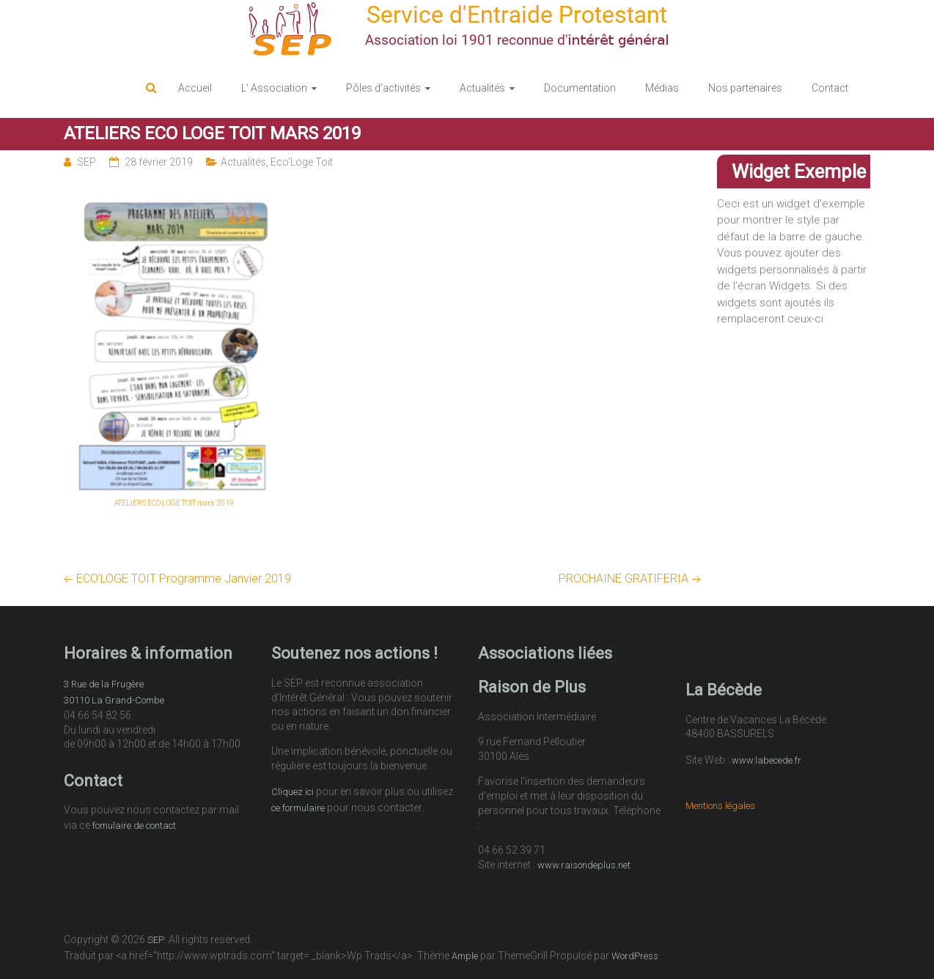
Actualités (482, 88)
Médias (662, 88)
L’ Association (274, 88)
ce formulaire (298, 807)
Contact (830, 88)
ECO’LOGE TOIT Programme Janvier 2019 (177, 578)
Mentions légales (720, 805)
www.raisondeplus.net (583, 865)
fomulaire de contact (134, 825)
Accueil (195, 88)
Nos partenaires (745, 88)
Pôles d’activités (383, 88)
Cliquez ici (292, 791)
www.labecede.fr (766, 760)
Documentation (580, 88)
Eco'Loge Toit (302, 162)
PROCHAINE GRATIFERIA (630, 578)
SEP (86, 162)
